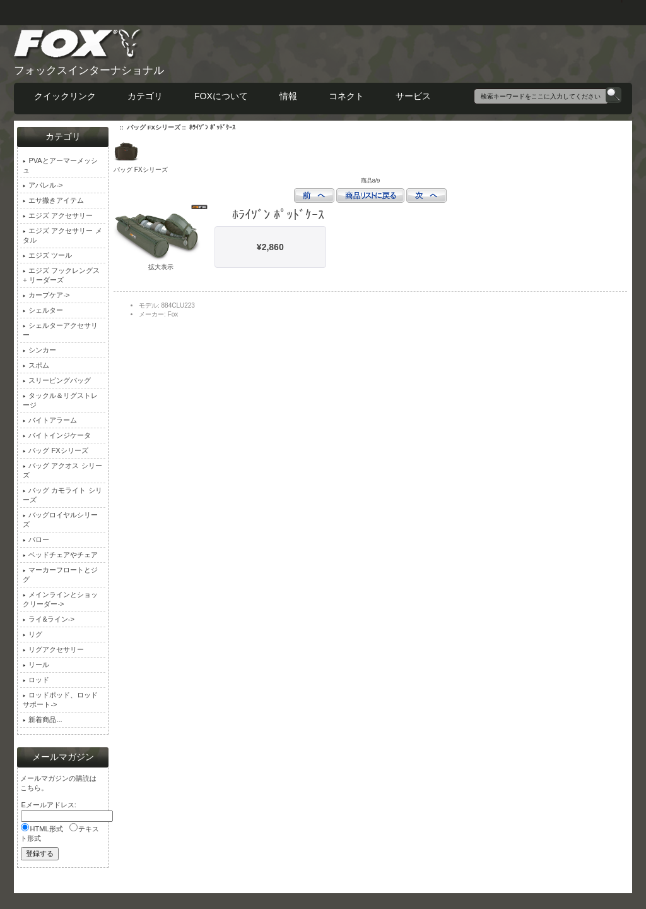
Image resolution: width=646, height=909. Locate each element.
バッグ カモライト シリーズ (62, 494)
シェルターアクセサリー (60, 330)
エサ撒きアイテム (53, 200)
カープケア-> (46, 295)
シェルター (43, 310)
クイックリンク (65, 96)
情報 (288, 96)
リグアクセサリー (53, 649)
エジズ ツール (47, 255)
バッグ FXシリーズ (153, 127)
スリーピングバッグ (57, 380)
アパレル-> (42, 185)
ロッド (36, 679)
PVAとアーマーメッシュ (60, 165)
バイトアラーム (50, 420)
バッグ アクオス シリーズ (62, 470)
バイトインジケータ (57, 435)
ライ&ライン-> (48, 619)
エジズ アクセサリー (58, 215)
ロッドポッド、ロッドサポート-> (60, 699)
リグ (32, 634)
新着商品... (42, 719)
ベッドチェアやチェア (60, 554)
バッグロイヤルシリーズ (60, 519)
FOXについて (221, 96)
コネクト (346, 96)
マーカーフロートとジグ (60, 574)
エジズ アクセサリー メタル (62, 235)
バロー (36, 539)
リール (36, 664)
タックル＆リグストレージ (60, 400)
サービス (413, 96)
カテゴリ (145, 96)
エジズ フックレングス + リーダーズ (61, 275)
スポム (36, 365)
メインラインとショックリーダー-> (60, 599)
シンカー (39, 350)
